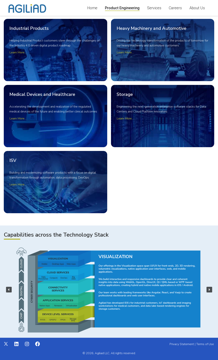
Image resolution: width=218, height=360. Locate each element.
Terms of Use (205, 344)
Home (92, 8)
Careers (175, 8)
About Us (197, 8)
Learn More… (125, 52)
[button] (9, 289)
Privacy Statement (182, 344)
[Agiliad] (27, 8)
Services (154, 8)
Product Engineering (122, 8)
